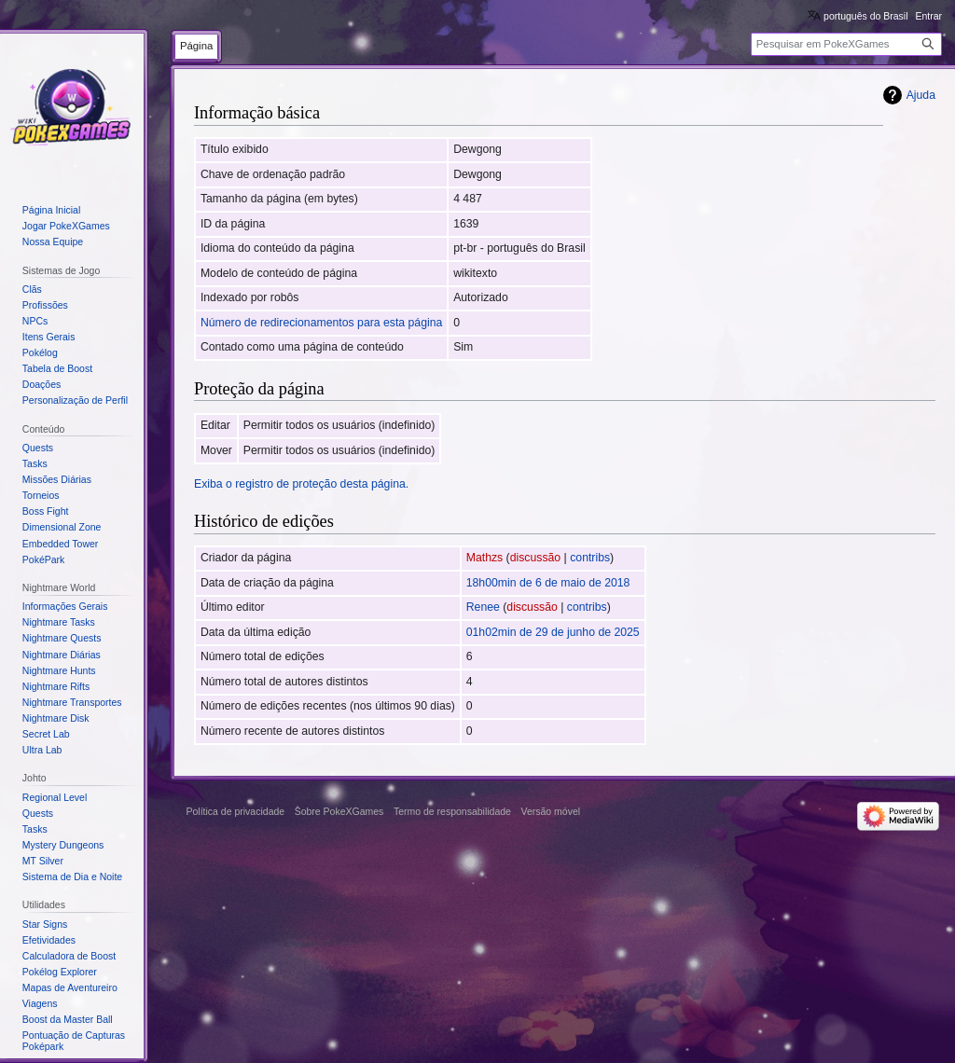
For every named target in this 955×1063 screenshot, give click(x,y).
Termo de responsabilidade (452, 811)
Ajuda (921, 95)
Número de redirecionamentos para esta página (321, 322)
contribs (590, 557)
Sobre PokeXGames (339, 811)
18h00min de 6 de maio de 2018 (548, 582)
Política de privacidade (236, 811)
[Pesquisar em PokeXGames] (846, 44)
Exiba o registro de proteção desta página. (301, 483)
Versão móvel (550, 811)
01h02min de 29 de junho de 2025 (553, 632)
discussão (535, 557)
